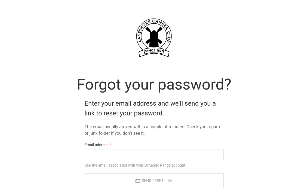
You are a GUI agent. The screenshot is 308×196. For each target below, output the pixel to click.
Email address (98, 145)
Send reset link (154, 181)
